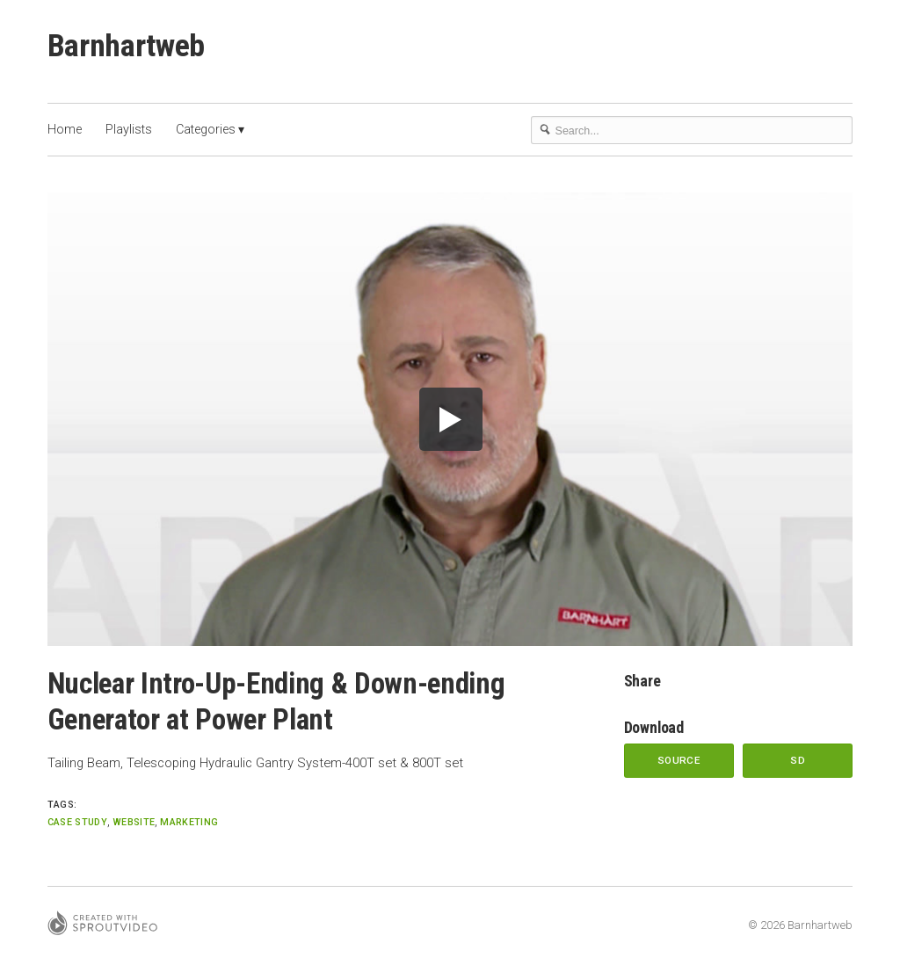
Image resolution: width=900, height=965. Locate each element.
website (133, 822)
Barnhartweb (126, 45)
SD (797, 760)
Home (64, 129)
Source (678, 760)
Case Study (77, 822)
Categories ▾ (210, 129)
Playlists (128, 129)
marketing (189, 822)
